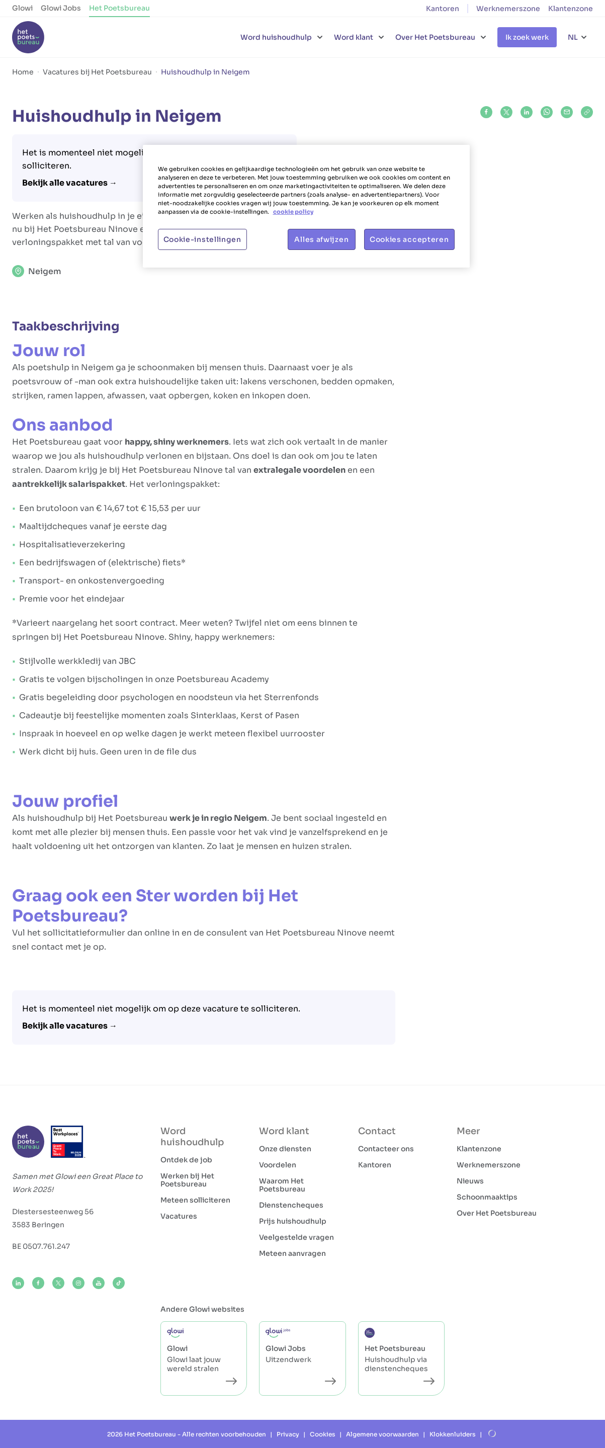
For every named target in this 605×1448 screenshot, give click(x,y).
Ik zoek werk (527, 37)
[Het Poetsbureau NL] (28, 37)
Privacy (288, 1434)
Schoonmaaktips (487, 1197)
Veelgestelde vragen (296, 1237)
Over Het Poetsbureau (497, 1213)
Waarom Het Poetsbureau (282, 1185)
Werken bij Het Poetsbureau (187, 1180)
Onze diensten (285, 1149)
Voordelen (277, 1165)
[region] (306, 206)
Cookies (322, 1434)
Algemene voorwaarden (382, 1434)
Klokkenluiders (452, 1434)
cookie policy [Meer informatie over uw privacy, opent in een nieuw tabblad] (293, 211)
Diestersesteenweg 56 (53, 1211)
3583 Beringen (38, 1224)
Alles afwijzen (321, 239)
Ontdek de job (186, 1160)
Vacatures (178, 1216)
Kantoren (442, 8)
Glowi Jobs (61, 8)
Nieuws (470, 1181)
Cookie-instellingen (202, 239)
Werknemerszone (508, 8)
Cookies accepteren (409, 239)
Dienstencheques (291, 1205)
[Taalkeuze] (578, 37)
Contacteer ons (386, 1149)
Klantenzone (570, 8)
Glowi (22, 8)
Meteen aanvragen (292, 1253)
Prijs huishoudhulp (292, 1221)
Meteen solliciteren (195, 1200)
